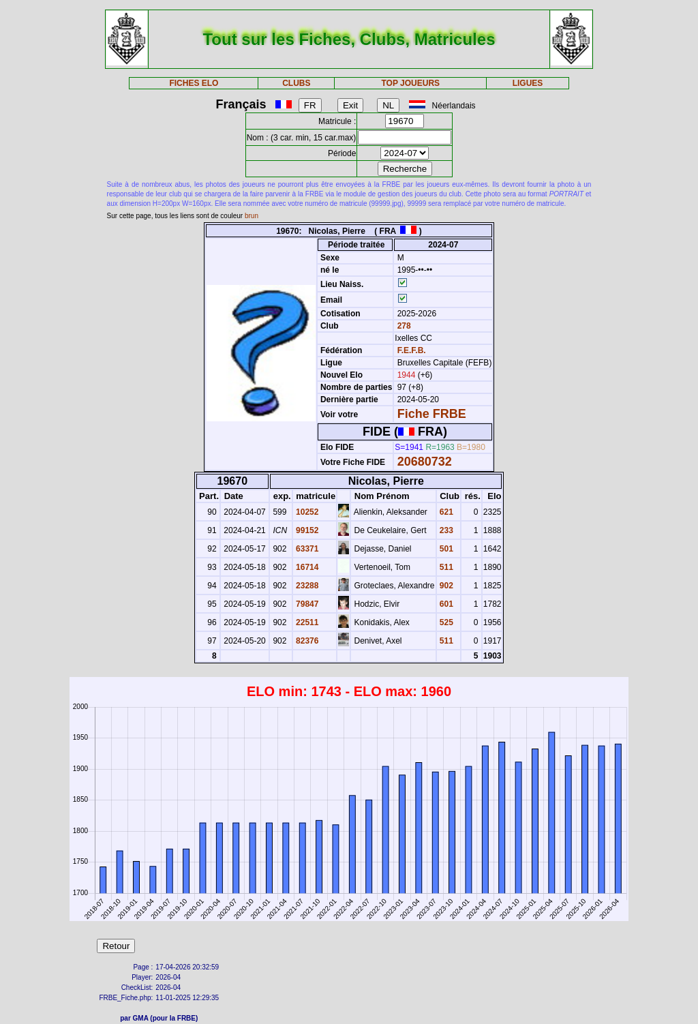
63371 (306, 549)
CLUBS (296, 83)
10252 (306, 512)
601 (445, 604)
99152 (306, 530)
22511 (306, 622)
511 (445, 567)
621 (445, 512)
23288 (306, 585)
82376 (306, 641)
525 (445, 622)
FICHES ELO (193, 83)
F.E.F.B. (411, 350)
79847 (306, 604)
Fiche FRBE (431, 414)
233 (445, 530)
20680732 (424, 461)
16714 (306, 567)
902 (445, 585)
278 (402, 326)
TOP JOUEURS (411, 83)
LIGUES (528, 83)
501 (445, 549)
